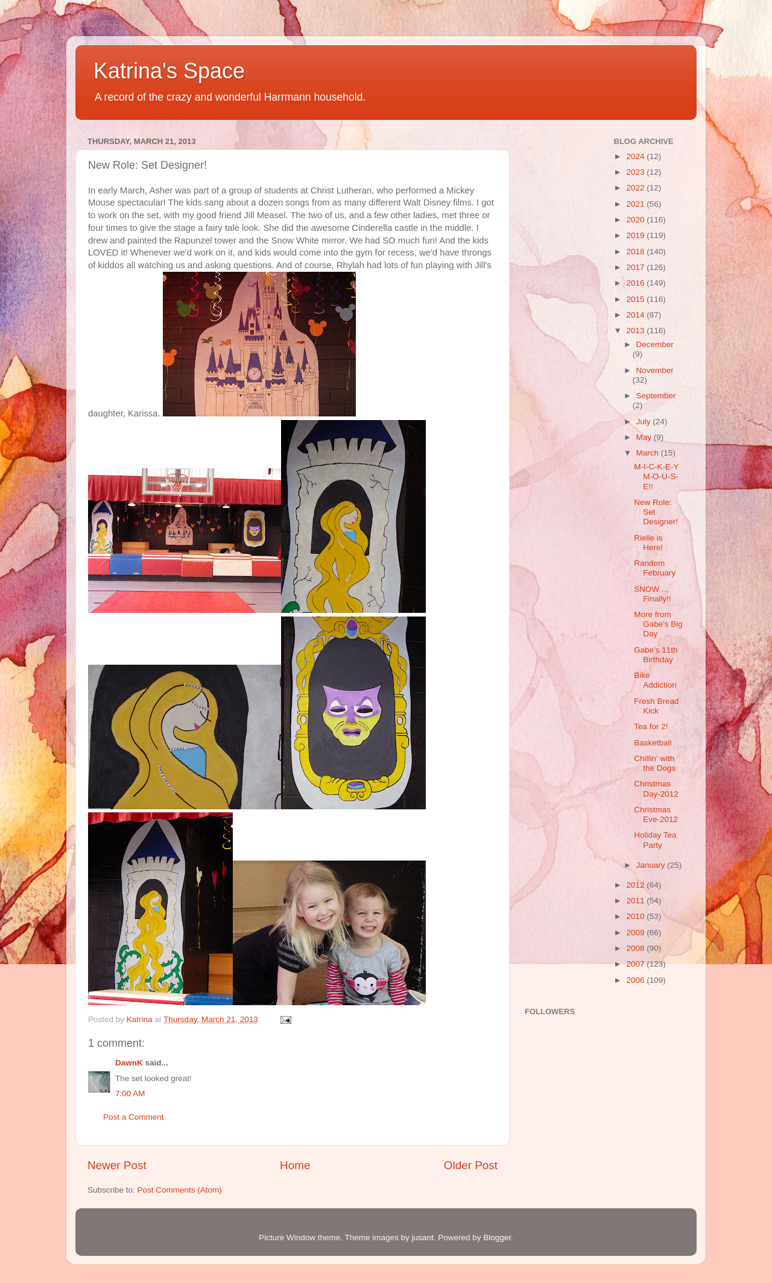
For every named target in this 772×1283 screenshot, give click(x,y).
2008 (636, 948)
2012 (636, 884)
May (645, 437)
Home (295, 1165)
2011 (636, 900)
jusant (423, 1237)
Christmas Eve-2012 (656, 814)
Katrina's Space (169, 70)
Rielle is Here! (648, 542)
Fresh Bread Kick (656, 706)
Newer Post (117, 1165)
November (655, 370)
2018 (636, 251)
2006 (636, 980)
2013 (636, 330)
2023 (636, 172)
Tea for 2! (651, 726)
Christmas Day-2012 (656, 788)
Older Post (471, 1165)
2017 (636, 267)
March (648, 452)
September (656, 395)
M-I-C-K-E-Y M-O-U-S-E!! (656, 476)
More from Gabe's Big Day (658, 624)
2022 (636, 187)
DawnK (129, 1062)
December (655, 344)
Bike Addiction (655, 680)
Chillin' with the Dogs (655, 763)
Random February (655, 568)
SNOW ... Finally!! (652, 594)
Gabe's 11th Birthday (655, 654)
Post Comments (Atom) (180, 1189)
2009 (636, 932)
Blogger (497, 1237)
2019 (636, 235)
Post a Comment (133, 1116)
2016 (636, 282)
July (644, 421)
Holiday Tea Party (655, 839)
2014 (636, 314)
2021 (636, 204)
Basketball (652, 742)
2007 (636, 963)
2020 (636, 219)
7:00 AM (130, 1093)
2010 (636, 916)
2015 (636, 299)
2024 (636, 156)
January (652, 865)
